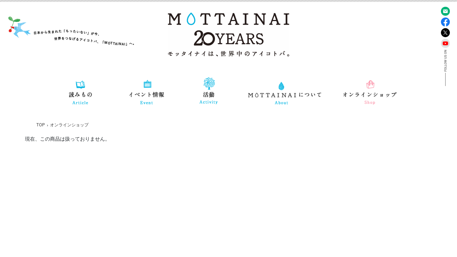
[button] (80, 91)
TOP (40, 124)
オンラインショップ (69, 124)
